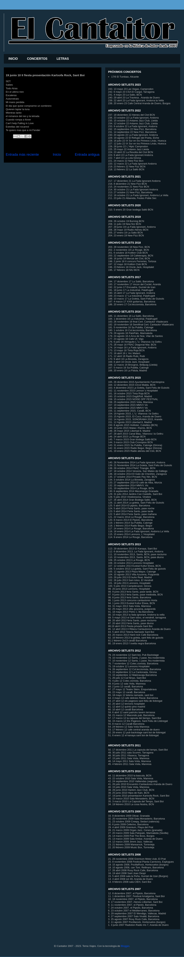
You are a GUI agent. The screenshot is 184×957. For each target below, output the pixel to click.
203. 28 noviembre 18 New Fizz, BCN (129, 247)
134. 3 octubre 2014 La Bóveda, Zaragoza (131, 479)
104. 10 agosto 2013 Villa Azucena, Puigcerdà (133, 574)
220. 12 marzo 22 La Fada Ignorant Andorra (132, 163)
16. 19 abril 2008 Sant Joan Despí (127, 873)
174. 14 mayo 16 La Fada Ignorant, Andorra (132, 347)
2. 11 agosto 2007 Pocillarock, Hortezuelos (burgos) (136, 922)
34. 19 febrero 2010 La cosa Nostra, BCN (131, 804)
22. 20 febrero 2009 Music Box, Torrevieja (131, 847)
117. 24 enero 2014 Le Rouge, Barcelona (131, 528)
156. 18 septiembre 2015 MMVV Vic (128, 407)
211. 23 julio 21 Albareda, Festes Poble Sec (132, 198)
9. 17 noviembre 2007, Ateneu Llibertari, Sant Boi (135, 902)
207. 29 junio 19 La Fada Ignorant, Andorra (132, 226)
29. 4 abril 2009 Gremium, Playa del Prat (130, 827)
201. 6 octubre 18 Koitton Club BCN (128, 252)
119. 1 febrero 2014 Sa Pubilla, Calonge (130, 522)
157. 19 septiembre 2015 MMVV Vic (128, 405)
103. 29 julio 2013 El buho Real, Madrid (130, 577)
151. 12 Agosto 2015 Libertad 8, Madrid (130, 422)
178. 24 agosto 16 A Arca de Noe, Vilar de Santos (135, 336)
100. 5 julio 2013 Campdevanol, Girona (129, 586)
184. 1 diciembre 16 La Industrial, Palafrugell (132, 318)
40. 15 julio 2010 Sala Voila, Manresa (128, 787)
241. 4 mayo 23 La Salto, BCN (125, 94)
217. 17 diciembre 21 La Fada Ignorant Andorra (134, 180)
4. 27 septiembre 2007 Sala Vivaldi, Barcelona (133, 916)
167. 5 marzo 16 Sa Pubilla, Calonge (128, 367)
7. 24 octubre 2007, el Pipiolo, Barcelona (130, 907)
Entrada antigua (87, 154)
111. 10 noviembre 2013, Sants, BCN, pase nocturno (137, 554)
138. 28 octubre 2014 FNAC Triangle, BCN (131, 468)
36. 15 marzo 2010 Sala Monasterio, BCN (131, 798)
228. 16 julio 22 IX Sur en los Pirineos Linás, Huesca (137, 140)
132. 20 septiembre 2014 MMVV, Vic (128, 485)
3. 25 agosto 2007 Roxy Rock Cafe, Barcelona (133, 919)
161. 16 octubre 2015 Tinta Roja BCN (129, 393)
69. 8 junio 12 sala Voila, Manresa (126, 683)
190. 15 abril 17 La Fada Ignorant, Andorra (131, 292)
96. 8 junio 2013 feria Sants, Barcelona (129, 597)
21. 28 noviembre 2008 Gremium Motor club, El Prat (137, 858)
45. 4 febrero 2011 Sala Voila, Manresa (129, 764)
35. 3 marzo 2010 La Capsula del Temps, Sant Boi (136, 801)
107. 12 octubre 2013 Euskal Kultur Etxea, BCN (134, 565)
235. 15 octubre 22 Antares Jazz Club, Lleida (133, 120)
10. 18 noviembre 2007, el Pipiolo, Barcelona (133, 899)
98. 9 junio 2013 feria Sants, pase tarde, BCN (133, 591)
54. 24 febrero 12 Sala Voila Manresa (128, 726)
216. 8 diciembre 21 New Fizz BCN (127, 183)
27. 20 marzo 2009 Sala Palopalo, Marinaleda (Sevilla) (138, 833)
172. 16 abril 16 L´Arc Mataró (124, 353)
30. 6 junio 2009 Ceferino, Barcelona (128, 824)
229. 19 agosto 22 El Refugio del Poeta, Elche (133, 137)
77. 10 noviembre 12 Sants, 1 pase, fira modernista (136, 660)
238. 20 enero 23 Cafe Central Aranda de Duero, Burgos (139, 103)
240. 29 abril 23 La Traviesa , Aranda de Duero (134, 97)
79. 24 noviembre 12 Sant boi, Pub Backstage (133, 654)
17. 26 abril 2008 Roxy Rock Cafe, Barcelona (133, 870)
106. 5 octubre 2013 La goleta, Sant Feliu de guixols (137, 568)
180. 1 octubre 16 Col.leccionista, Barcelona (132, 330)
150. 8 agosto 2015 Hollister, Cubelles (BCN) (133, 425)
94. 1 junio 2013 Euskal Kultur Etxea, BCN (131, 603)
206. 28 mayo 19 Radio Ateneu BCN (128, 229)
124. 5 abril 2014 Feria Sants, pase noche (131, 508)
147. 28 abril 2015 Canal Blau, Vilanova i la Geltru (135, 433)
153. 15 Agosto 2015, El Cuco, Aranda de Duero (134, 416)
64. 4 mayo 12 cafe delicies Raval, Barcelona (133, 698)
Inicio (57, 154)
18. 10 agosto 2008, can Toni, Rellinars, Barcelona (136, 867)
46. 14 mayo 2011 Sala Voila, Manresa (129, 761)
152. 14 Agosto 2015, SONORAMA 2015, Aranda (135, 419)
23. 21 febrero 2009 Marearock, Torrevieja (131, 844)
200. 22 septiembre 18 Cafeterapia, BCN (130, 255)
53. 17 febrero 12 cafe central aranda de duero (134, 729)
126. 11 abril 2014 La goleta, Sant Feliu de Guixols (136, 502)
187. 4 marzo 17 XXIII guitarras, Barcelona (131, 301)
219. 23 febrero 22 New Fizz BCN (126, 166)
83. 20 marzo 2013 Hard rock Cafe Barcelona (133, 634)
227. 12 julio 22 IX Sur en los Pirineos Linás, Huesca (137, 143)
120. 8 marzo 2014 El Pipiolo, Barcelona (130, 519)
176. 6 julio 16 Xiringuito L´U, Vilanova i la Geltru (135, 341)
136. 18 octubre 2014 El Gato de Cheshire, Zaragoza (137, 473)
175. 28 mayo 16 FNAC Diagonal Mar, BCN (132, 344)
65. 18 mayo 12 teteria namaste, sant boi (130, 695)
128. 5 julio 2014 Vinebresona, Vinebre (129, 496)
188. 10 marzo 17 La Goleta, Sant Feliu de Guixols (136, 298)
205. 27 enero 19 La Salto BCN (125, 232)
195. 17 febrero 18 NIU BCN (123, 270)
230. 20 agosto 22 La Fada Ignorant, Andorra (133, 134)
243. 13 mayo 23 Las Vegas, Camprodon (130, 89)
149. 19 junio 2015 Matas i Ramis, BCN (130, 428)
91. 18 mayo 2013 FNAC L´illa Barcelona (130, 611)
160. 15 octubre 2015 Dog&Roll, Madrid (130, 396)
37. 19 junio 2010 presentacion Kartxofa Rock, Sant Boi (138, 795)
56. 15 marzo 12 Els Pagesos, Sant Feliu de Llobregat (138, 721)
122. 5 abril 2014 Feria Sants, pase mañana (132, 514)
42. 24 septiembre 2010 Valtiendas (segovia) (132, 781)
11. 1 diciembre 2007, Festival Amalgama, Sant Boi (136, 896)
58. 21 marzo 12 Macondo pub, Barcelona (131, 715)
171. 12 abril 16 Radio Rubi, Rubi (126, 356)
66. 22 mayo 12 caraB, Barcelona (126, 692)
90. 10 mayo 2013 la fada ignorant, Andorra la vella (136, 614)
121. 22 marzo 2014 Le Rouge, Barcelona (131, 517)
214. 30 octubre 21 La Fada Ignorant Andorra (133, 189)
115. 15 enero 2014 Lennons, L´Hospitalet (131, 534)
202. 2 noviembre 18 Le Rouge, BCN (128, 249)
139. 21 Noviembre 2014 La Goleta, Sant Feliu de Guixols (140, 465)
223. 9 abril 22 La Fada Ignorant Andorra (130, 155)
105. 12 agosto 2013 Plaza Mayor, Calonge (132, 571)
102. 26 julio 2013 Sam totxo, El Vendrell (130, 580)
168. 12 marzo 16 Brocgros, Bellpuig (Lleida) (132, 364)
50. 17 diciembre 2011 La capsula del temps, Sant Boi (138, 749)
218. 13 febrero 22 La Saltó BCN (126, 169)
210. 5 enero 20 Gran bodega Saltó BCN (130, 209)
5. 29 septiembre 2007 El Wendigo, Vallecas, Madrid (137, 913)
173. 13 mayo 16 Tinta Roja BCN (126, 350)
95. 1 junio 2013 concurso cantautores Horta (132, 600)
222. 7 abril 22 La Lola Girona (124, 157)
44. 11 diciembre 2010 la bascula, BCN (129, 775)
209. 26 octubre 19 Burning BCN (126, 221)
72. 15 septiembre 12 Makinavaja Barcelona (132, 675)
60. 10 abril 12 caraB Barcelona (125, 709)
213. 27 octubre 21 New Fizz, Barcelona (130, 192)
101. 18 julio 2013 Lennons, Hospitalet (129, 583)
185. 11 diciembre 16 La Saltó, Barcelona (131, 315)
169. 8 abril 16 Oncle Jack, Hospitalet (128, 361)
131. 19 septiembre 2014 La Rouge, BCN (131, 488)
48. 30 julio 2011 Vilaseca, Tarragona (128, 755)
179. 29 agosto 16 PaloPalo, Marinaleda (130, 333)
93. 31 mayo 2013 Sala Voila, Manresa (129, 606)
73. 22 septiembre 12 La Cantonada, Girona (132, 672)
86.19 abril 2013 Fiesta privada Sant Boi (130, 626)
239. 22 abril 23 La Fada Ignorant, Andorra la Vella (136, 100)
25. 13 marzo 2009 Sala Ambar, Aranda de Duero (135, 838)
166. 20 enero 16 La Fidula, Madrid (127, 370)
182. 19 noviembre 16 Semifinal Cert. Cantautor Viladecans (141, 324)
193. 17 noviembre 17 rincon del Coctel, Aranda (134, 284)
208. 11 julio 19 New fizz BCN (124, 224)
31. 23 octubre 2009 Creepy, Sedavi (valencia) (133, 821)
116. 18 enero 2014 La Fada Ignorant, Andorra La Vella (138, 531)
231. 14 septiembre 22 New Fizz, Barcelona (132, 132)
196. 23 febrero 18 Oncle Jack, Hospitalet (131, 267)
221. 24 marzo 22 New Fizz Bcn (125, 160)
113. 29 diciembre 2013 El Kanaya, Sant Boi (132, 548)
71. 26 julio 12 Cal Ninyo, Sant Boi (127, 677)
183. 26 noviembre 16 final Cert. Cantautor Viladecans (138, 321)
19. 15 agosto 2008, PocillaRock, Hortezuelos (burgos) (138, 864)
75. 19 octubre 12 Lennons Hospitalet (129, 666)
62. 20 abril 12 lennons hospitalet (126, 703)
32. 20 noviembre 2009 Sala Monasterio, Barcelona (136, 818)
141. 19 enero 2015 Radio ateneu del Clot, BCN (134, 450)
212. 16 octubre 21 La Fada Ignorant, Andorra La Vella (138, 195)
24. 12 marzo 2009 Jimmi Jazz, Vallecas (130, 841)
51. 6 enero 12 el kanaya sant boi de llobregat (133, 735)
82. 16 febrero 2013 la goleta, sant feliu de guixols (135, 637)
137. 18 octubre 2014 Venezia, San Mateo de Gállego (137, 471)
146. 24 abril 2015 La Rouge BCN (126, 436)
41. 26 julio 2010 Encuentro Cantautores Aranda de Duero (140, 784)
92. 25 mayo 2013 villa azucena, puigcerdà (131, 608)
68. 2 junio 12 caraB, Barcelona (125, 686)
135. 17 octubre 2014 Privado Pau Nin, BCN (132, 476)
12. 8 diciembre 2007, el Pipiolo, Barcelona (131, 893)
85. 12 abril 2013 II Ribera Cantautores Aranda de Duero (139, 629)
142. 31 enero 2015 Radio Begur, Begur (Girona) (135, 448)
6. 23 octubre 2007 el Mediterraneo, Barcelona (133, 910)
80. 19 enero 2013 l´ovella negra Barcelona (132, 643)
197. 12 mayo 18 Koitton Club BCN (127, 264)
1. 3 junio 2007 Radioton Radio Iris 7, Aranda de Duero (138, 924)
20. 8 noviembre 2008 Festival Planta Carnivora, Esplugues (141, 861)
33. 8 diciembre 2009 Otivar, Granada (129, 815)
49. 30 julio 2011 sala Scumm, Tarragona (130, 752)
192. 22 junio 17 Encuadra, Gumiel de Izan (131, 287)
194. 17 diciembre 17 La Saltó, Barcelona (131, 281)
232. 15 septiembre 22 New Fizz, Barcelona (132, 129)
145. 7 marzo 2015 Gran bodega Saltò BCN (132, 439)
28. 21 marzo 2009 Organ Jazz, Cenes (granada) (135, 830)
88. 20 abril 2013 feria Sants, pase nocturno (132, 620)
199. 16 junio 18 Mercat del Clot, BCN (129, 258)
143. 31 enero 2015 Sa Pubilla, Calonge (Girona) (135, 445)
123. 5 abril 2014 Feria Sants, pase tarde (130, 511)
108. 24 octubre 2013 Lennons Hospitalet (131, 563)
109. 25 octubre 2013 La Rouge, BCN (129, 560)
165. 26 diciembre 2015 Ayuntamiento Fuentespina (136, 382)
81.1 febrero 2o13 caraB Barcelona (127, 640)
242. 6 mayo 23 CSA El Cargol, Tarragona (131, 91)
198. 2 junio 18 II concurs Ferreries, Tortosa (132, 261)
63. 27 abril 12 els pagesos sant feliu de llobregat (135, 700)
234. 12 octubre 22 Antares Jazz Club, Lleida (133, 123)
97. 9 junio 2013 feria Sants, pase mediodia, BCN (135, 594)
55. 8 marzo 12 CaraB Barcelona (126, 723)
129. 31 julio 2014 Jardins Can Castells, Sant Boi (135, 494)
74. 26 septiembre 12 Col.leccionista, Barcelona (134, 669)
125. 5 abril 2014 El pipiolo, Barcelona (129, 505)
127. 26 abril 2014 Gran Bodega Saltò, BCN (132, 499)
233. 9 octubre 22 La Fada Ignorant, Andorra (132, 126)
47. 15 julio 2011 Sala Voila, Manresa (128, 758)
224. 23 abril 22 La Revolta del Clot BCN (130, 152)
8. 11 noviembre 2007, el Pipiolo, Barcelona (132, 904)
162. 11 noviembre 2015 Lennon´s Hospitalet (133, 390)
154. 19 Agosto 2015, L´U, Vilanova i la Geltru (133, 413)
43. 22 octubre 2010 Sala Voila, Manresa (130, 778)
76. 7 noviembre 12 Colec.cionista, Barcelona (133, 663)
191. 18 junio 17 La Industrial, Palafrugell (130, 290)
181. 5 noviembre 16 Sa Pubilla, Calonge (130, 327)
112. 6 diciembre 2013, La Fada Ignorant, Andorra (135, 551)
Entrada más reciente (22, 154)
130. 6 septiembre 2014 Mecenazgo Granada (133, 491)
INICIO (13, 58)
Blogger (125, 946)
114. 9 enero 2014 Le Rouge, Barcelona (130, 537)
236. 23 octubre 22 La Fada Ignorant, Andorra (133, 117)
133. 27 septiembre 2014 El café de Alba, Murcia (135, 482)
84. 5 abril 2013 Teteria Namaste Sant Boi (131, 631)
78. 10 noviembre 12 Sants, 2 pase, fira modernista (136, 657)
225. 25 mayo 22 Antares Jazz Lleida (128, 149)
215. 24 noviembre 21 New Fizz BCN (128, 186)
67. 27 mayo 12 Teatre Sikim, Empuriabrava (132, 689)
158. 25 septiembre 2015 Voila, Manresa (130, 402)
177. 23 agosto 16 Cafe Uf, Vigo (126, 338)
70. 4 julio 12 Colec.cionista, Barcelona (129, 680)
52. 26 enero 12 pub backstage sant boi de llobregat (137, 732)
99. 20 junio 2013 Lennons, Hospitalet (129, 588)
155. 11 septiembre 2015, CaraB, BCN (129, 410)
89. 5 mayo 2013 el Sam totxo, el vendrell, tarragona (137, 617)
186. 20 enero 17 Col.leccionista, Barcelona (132, 304)
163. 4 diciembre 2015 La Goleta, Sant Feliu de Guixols (138, 387)
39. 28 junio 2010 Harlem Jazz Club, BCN (131, 789)
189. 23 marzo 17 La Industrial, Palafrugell (131, 295)
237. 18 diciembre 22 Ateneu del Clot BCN (131, 114)
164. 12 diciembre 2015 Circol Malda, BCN (131, 384)
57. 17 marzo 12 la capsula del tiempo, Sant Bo (134, 718)
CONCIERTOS (37, 58)
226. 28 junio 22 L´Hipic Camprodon (128, 146)
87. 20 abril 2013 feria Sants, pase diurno (131, 623)
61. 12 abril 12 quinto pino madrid (126, 706)
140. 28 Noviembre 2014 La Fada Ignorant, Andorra (136, 462)
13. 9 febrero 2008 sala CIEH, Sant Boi (129, 881)
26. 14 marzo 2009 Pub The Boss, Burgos (131, 835)
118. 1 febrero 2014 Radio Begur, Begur (130, 525)
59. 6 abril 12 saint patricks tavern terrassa (131, 712)
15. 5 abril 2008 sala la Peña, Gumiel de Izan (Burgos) (138, 876)
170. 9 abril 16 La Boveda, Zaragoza (128, 359)
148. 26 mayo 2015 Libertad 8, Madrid (129, 430)
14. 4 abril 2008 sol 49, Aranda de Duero (130, 879)
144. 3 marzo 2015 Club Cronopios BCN (130, 442)
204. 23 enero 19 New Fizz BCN (126, 235)
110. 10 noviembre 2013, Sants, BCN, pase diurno (136, 557)
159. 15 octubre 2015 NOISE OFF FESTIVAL (133, 399)
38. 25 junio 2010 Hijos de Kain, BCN (128, 792)
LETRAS (63, 58)
